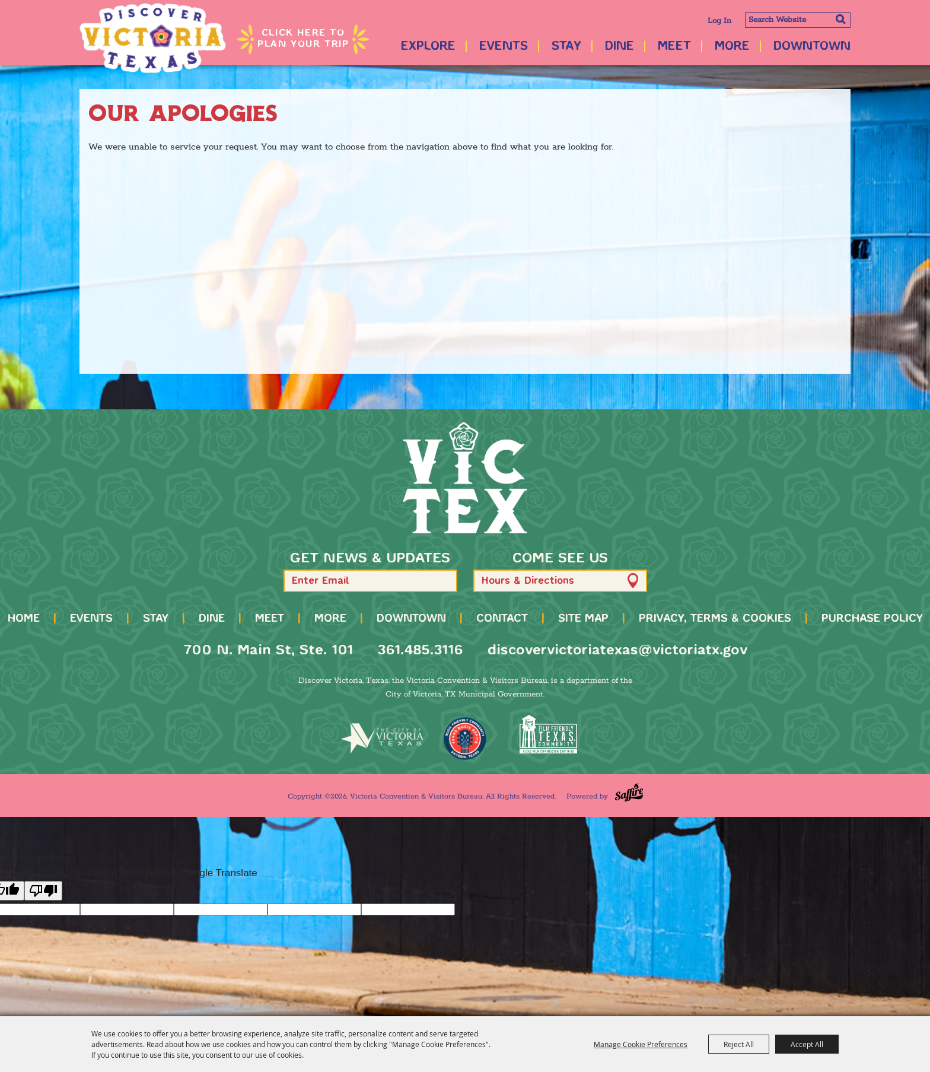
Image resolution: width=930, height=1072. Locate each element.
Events (503, 46)
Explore (428, 46)
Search (840, 19)
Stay (566, 46)
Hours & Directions (528, 581)
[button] (443, 580)
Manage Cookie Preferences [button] (640, 1044)
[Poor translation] (43, 891)
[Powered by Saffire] (629, 792)
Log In (719, 21)
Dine (619, 46)
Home (24, 618)
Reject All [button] (739, 1044)
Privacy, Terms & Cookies (715, 618)
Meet (674, 46)
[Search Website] (798, 20)
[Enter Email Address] (370, 581)
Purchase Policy (872, 618)
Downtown (812, 46)
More (732, 46)
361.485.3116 (420, 650)
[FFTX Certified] (548, 734)
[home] (465, 477)
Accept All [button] (807, 1044)
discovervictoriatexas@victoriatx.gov (617, 650)
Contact (502, 618)
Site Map (583, 618)
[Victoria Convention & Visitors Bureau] (153, 38)
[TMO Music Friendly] (465, 738)
